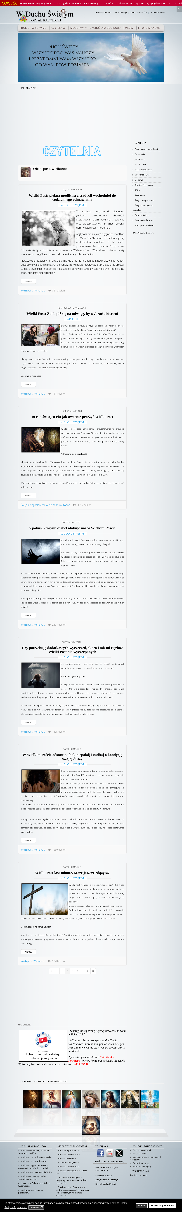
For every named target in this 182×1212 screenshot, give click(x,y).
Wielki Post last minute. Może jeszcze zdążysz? (72, 873)
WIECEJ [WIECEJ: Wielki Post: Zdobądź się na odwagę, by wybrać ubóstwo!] (28, 384)
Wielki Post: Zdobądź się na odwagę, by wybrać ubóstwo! (72, 314)
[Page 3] (72, 971)
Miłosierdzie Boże (142, 174)
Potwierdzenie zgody (141, 1166)
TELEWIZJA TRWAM (103, 13)
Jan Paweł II (139, 159)
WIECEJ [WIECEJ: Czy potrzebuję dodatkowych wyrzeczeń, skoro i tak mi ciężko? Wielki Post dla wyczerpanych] (28, 722)
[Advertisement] (91, 113)
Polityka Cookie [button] (119, 1203)
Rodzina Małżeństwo (143, 185)
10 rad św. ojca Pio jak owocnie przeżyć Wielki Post (72, 417)
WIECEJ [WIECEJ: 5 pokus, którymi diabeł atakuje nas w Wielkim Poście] (28, 615)
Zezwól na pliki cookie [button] (162, 1205)
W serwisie (39, 28)
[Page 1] (62, 971)
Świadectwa (139, 195)
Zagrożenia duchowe (105, 28)
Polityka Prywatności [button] (16, 1207)
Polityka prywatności (141, 1150)
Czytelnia (58, 28)
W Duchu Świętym (72, 205)
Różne (137, 190)
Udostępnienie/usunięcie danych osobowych (145, 1158)
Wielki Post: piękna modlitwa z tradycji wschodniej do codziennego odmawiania (72, 197)
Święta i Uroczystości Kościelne (142, 207)
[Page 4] (77, 971)
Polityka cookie (139, 1153)
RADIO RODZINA (158, 13)
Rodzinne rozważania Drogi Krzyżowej (38, 3)
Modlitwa (77, 28)
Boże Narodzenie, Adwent (146, 149)
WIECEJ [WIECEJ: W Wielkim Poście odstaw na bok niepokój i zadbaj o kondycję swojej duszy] (28, 840)
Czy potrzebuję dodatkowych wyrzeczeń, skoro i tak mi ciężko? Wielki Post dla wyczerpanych (72, 650)
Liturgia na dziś (149, 28)
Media (129, 28)
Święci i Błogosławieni (33, 505)
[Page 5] (82, 971)
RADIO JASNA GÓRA (139, 13)
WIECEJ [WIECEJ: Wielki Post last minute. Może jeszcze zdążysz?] (28, 952)
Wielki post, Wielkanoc (50, 169)
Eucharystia (139, 154)
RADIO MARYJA (121, 13)
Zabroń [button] (141, 1205)
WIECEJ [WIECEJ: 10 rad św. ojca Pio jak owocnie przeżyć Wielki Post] (28, 496)
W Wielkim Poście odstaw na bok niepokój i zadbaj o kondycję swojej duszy (72, 757)
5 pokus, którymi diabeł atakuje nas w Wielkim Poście (72, 528)
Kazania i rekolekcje (143, 169)
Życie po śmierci (141, 215)
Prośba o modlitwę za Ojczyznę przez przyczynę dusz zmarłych (144, 3)
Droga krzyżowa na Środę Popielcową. (85, 3)
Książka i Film (140, 164)
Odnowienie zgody (140, 1163)
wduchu (72, 319)
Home (25, 28)
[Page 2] (67, 971)
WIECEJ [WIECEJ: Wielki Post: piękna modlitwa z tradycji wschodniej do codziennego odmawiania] (28, 281)
